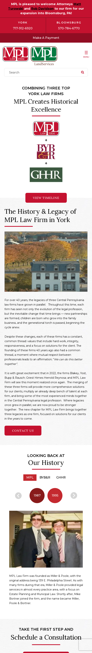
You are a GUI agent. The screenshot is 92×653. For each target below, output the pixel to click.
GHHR (61, 477)
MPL (29, 477)
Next (74, 495)
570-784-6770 (69, 28)
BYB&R (45, 477)
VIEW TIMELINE (46, 198)
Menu (86, 57)
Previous (18, 495)
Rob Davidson (42, 8)
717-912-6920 (23, 28)
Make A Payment (46, 38)
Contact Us (23, 430)
